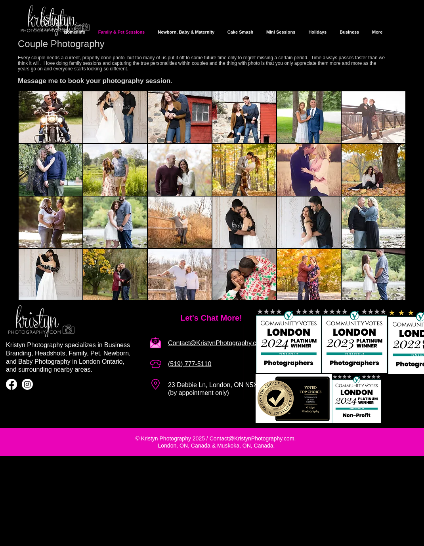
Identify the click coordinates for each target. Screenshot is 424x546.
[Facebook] (11, 384)
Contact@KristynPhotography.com (252, 438)
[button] (50, 117)
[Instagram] (27, 384)
